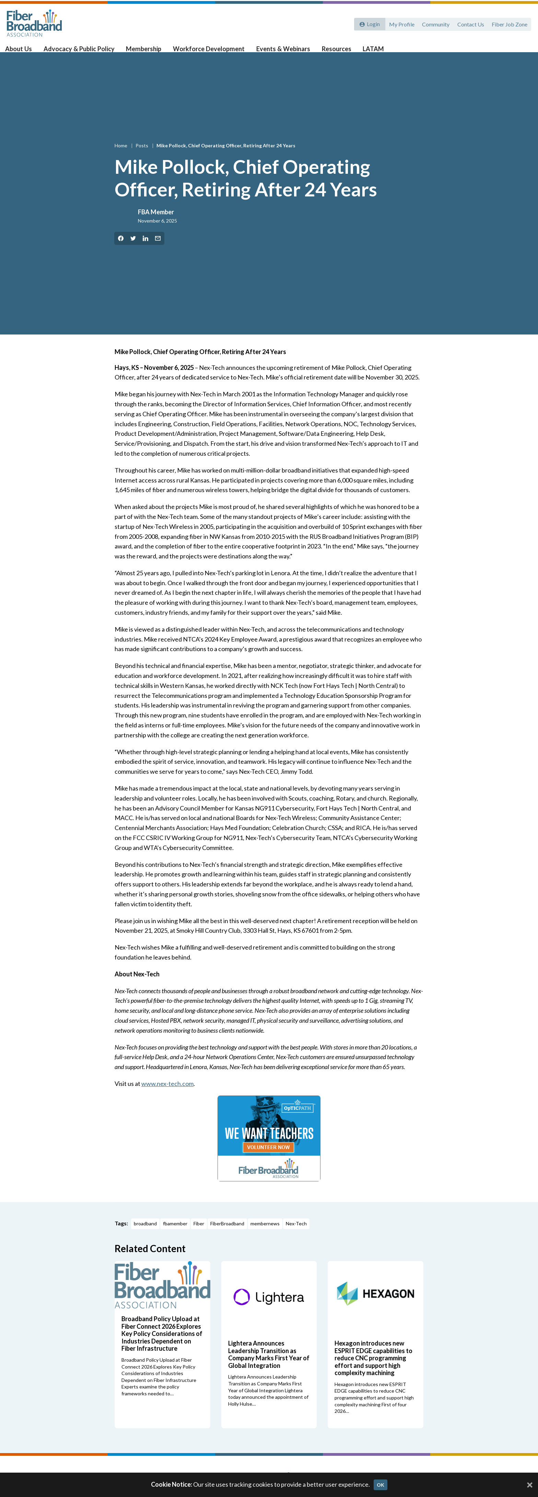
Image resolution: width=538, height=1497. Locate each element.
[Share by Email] (158, 249)
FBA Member (156, 223)
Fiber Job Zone (509, 23)
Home (121, 157)
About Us (24, 52)
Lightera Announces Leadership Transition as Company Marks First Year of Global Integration (268, 1365)
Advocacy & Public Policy (82, 52)
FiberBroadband (227, 1234)
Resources (331, 52)
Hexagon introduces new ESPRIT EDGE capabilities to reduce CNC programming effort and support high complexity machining (373, 1368)
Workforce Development (208, 52)
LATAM (367, 52)
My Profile (399, 23)
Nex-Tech (296, 1234)
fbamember (175, 1234)
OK (380, 1485)
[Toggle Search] (523, 52)
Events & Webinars (280, 52)
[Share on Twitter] (133, 249)
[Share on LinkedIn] (145, 249)
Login (372, 23)
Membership (145, 52)
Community (434, 23)
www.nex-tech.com (167, 1094)
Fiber (199, 1234)
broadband (145, 1234)
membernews (265, 1234)
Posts (142, 157)
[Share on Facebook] (121, 249)
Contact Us (469, 23)
